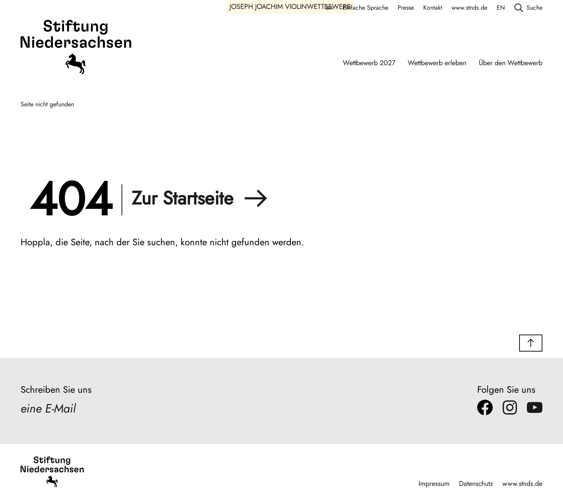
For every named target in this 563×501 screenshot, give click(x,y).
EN (501, 7)
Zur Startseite (200, 198)
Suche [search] (528, 7)
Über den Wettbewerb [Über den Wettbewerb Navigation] (510, 63)
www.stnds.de (469, 7)
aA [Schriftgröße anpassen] (329, 7)
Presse (406, 7)
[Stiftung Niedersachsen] (76, 48)
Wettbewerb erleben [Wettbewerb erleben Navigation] (437, 63)
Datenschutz (476, 483)
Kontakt (432, 7)
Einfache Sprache (365, 7)
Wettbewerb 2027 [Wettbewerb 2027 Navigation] (369, 63)
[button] (530, 343)
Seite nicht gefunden (47, 104)
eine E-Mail (49, 409)
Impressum (433, 483)
